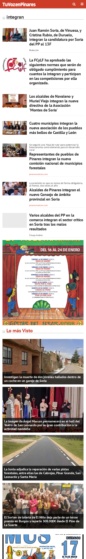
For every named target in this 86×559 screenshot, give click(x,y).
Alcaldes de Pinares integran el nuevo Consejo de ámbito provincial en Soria (54, 194)
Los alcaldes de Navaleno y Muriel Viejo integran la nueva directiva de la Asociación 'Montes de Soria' (53, 103)
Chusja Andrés (36, 235)
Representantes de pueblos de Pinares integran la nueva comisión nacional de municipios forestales (55, 161)
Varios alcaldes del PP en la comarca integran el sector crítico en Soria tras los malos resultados (56, 222)
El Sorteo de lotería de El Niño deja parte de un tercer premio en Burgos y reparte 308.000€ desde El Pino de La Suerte (41, 521)
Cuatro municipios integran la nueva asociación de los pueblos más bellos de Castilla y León (55, 128)
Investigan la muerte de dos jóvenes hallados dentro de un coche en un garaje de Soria (42, 379)
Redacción (34, 50)
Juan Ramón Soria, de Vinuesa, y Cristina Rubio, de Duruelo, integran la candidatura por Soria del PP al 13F (56, 37)
